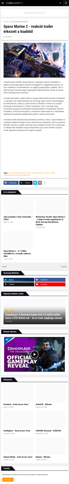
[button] (2, 3)
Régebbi (64, 267)
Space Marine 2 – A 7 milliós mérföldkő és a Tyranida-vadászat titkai (17, 253)
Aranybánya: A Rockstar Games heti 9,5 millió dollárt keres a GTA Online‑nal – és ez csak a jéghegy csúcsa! (33, 316)
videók (52, 173)
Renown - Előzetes (43, 457)
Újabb (4, 267)
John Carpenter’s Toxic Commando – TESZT (18, 218)
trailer (47, 173)
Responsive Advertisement (34, 13)
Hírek (29, 173)
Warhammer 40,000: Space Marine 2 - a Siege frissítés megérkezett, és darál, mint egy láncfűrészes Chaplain (50, 221)
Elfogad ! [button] (8, 480)
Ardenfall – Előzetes (44, 404)
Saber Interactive (38, 173)
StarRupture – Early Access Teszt (17, 431)
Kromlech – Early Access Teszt (16, 404)
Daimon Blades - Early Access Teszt (18, 457)
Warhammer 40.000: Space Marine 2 (17, 175)
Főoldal (6, 21)
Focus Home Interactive (19, 21)
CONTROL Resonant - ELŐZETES (48, 431)
